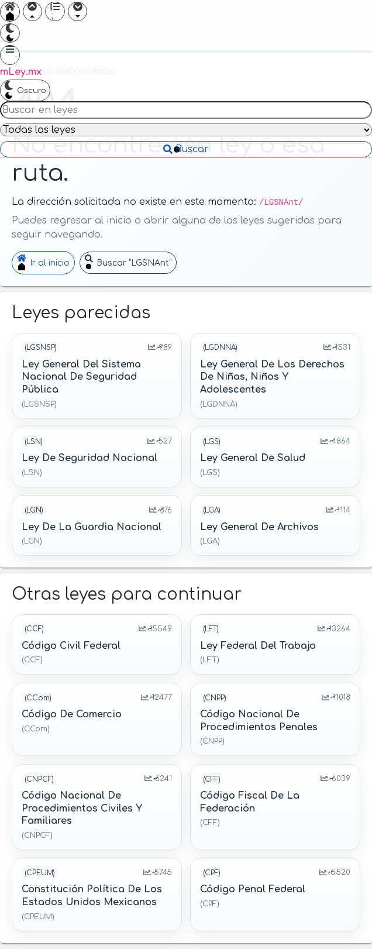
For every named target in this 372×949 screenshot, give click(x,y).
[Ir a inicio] (10, 12)
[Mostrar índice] (55, 12)
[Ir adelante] (78, 12)
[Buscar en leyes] (186, 110)
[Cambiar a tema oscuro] (10, 33)
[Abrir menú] (10, 55)
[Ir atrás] (33, 12)
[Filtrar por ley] (186, 129)
